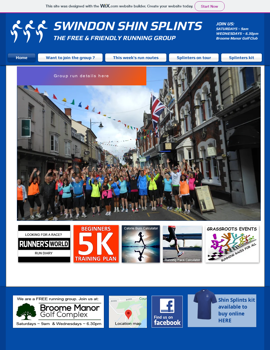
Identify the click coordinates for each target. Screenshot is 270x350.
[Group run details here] (81, 75)
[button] (139, 144)
